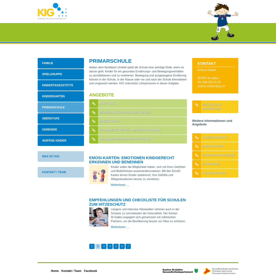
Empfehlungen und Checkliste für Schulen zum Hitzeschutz (137, 202)
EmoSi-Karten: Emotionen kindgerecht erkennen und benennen (131, 160)
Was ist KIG (50, 156)
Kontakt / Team (54, 172)
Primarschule (53, 107)
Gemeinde (49, 129)
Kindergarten (53, 96)
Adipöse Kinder (54, 140)
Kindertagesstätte (57, 85)
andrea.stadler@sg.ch (211, 86)
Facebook (90, 270)
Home (55, 270)
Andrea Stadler (206, 69)
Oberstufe (50, 118)
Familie (47, 63)
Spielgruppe (52, 74)
